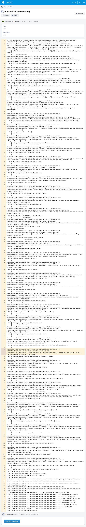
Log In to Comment (12, 521)
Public (16, 15)
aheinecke (17, 21)
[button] (84, 2)
